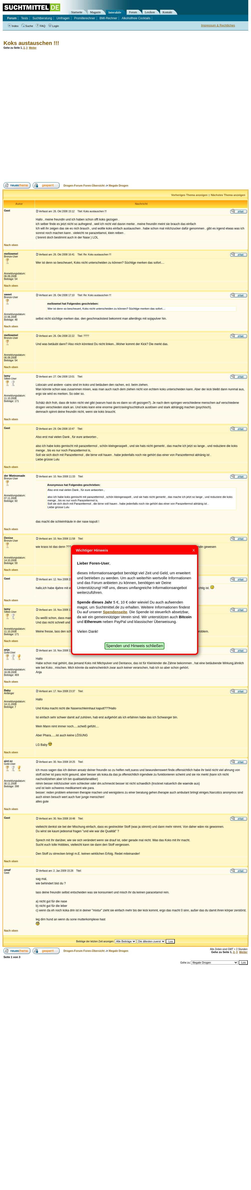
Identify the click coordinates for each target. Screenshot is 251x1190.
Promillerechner (84, 18)
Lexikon (150, 12)
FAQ (40, 25)
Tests (24, 18)
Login (53, 25)
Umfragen (63, 18)
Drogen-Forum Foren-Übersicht (83, 185)
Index (13, 25)
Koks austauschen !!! (31, 43)
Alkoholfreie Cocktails (136, 18)
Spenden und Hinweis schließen (134, 646)
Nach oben (11, 244)
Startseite (76, 12)
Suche (27, 25)
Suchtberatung (42, 18)
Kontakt (167, 12)
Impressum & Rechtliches (218, 25)
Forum (133, 12)
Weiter (32, 47)
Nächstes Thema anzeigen (228, 195)
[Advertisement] (60, 115)
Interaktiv (114, 12)
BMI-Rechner (108, 18)
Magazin (95, 12)
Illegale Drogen (118, 185)
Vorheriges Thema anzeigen (189, 195)
